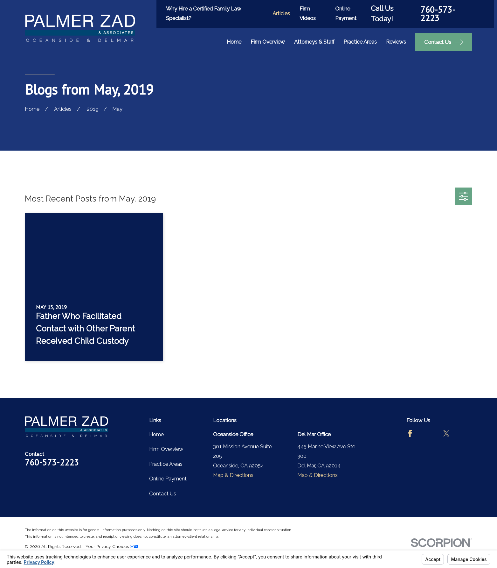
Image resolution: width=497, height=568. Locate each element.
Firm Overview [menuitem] (268, 42)
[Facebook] (410, 433)
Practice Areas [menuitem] (360, 42)
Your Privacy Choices (112, 546)
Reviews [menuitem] (396, 42)
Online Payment (168, 478)
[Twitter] (446, 433)
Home (156, 434)
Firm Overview (166, 449)
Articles (281, 13)
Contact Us (162, 493)
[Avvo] (428, 433)
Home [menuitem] (234, 42)
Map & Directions (233, 475)
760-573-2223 (437, 13)
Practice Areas (166, 464)
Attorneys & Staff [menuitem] (314, 42)
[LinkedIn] (464, 433)
